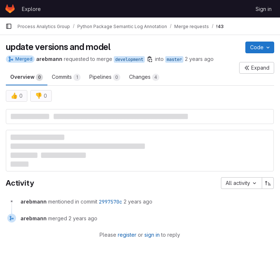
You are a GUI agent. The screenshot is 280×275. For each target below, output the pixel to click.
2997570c (110, 201)
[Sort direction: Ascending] (268, 183)
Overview (26, 77)
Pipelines (104, 77)
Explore (31, 9)
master (174, 59)
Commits (66, 77)
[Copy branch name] (149, 59)
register (127, 235)
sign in (152, 235)
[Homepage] (10, 9)
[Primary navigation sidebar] (9, 26)
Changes (144, 77)
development (129, 59)
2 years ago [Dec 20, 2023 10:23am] (199, 59)
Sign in (264, 9)
